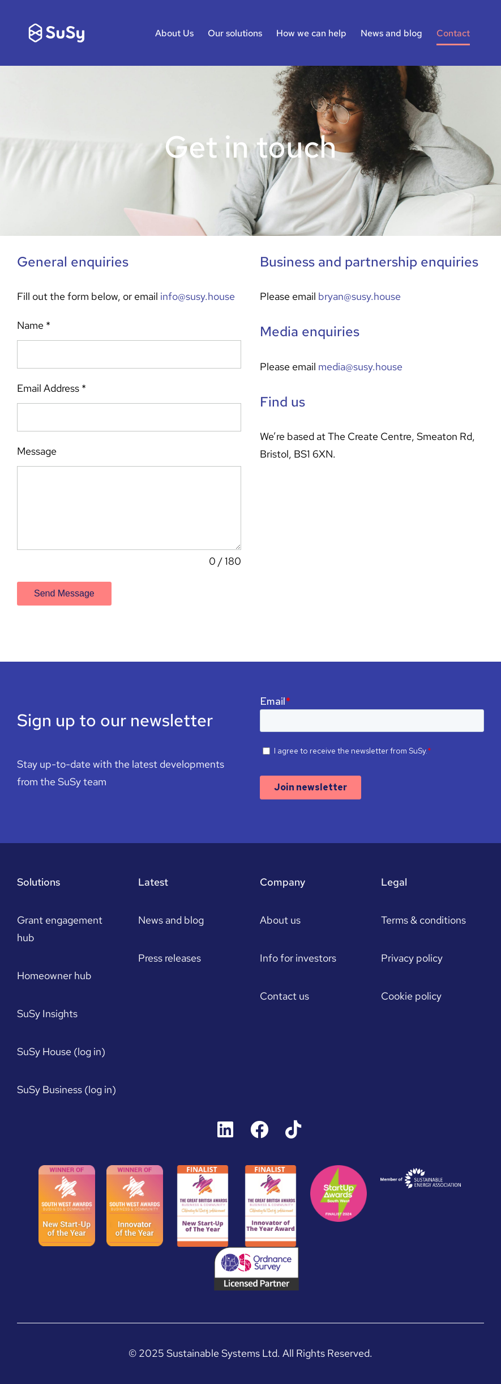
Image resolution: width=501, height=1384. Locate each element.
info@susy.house (197, 296)
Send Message (64, 593)
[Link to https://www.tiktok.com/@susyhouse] (293, 1129)
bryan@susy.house (359, 296)
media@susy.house (360, 366)
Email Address (51, 388)
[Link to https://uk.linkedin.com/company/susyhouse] (225, 1129)
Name (33, 325)
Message (37, 451)
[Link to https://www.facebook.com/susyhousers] (259, 1129)
